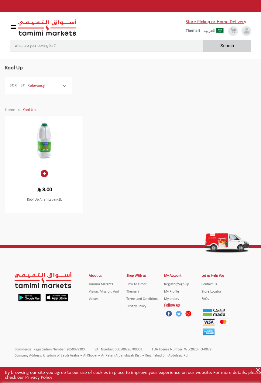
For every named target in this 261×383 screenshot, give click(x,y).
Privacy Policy (38, 377)
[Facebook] (169, 313)
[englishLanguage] (195, 31)
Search (227, 45)
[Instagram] (188, 313)
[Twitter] (179, 313)
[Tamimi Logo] (47, 27)
